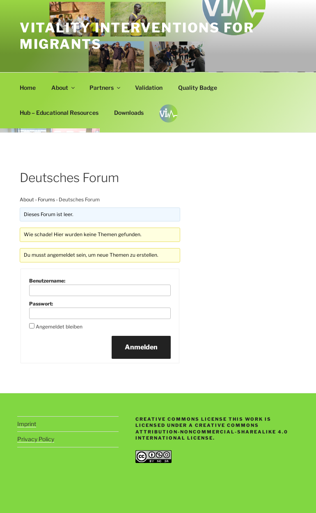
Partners (105, 87)
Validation (149, 87)
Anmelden (141, 347)
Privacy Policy (35, 438)
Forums (46, 199)
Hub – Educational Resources (59, 112)
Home (28, 87)
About (63, 87)
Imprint (26, 423)
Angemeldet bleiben (59, 327)
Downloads (129, 112)
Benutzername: (47, 281)
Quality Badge (197, 87)
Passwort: (41, 304)
